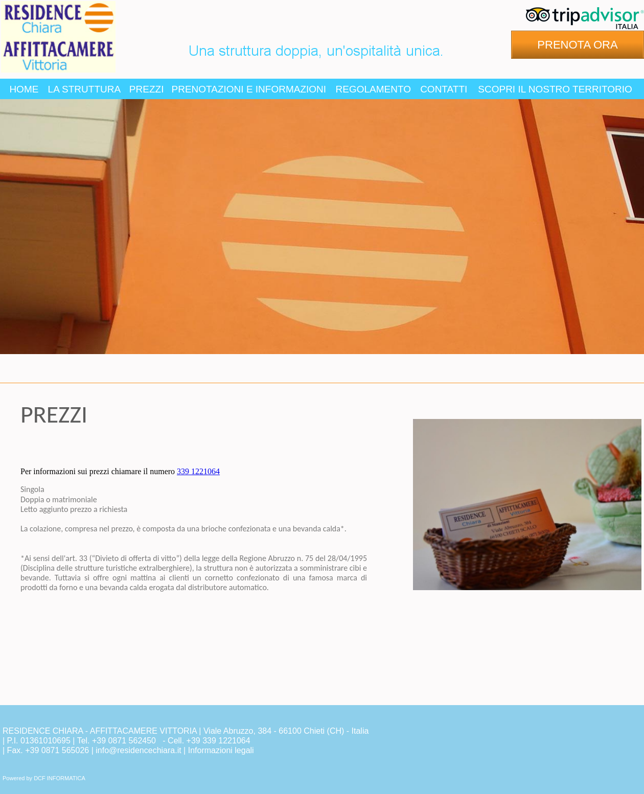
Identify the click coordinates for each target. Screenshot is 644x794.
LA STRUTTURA (84, 89)
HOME (23, 89)
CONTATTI (443, 89)
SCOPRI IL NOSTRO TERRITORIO (555, 89)
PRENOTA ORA (577, 44)
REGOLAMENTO (373, 89)
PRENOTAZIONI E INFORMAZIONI (249, 89)
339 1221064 (198, 471)
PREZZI (146, 89)
